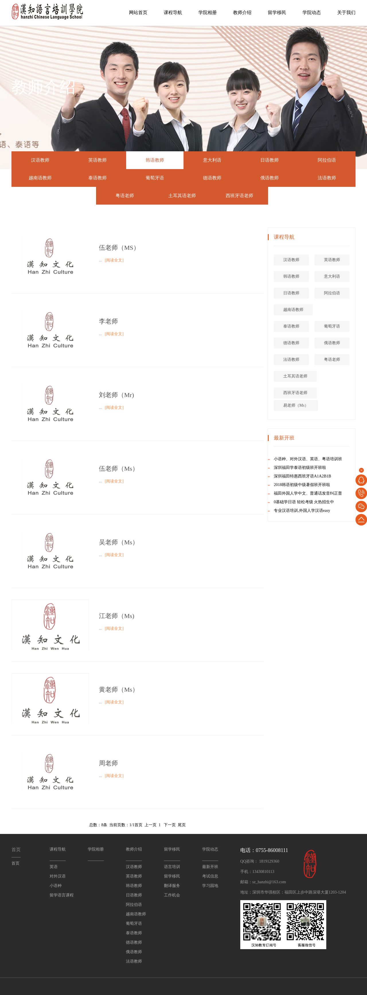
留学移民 (277, 12)
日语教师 (269, 160)
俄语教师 (269, 177)
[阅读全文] (114, 269)
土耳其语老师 (182, 195)
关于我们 (346, 12)
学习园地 (210, 886)
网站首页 (138, 12)
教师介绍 (242, 12)
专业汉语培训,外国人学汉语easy (322, 510)
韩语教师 (155, 160)
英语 (54, 867)
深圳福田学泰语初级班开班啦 (320, 467)
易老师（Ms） (316, 405)
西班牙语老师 (239, 195)
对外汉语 (58, 876)
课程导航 (173, 12)
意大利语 (212, 160)
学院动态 (311, 12)
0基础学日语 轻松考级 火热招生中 (324, 502)
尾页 (182, 825)
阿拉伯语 (327, 160)
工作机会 (172, 895)
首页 (138, 825)
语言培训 (172, 867)
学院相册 (207, 12)
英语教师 (97, 160)
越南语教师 (40, 177)
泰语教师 (97, 177)
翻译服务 (172, 886)
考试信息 (210, 876)
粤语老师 (125, 195)
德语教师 (212, 177)
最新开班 (210, 867)
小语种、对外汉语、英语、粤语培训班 (328, 459)
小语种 (56, 886)
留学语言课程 (62, 895)
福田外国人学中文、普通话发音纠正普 (328, 493)
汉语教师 (40, 160)
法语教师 (327, 177)
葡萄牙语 (155, 177)
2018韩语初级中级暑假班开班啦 (322, 485)
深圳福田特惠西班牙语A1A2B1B (323, 476)
